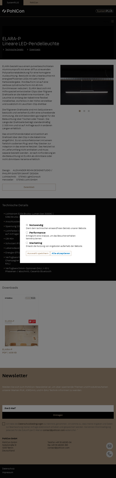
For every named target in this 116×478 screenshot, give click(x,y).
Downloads (34, 50)
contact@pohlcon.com (54, 430)
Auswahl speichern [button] (37, 253)
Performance (57, 235)
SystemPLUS (13, 3)
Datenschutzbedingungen (30, 424)
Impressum (7, 472)
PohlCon (34, 3)
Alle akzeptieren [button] (61, 253)
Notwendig (57, 226)
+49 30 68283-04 (109, 454)
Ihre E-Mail (10, 408)
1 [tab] (79, 111)
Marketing (57, 244)
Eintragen (58, 415)
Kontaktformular (109, 446)
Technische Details (14, 50)
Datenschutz (8, 469)
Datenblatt (29, 187)
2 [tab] (84, 111)
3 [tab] (88, 111)
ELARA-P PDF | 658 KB (20, 324)
